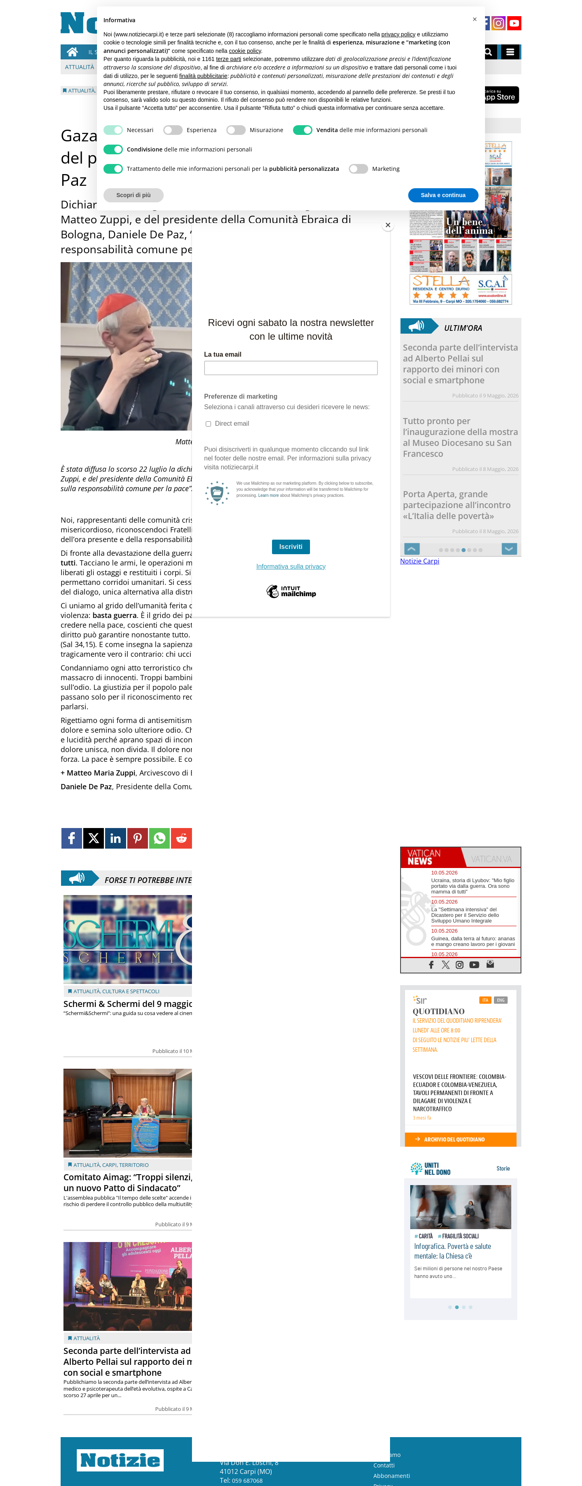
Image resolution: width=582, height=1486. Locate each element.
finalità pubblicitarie (203, 76)
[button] (474, 19)
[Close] (388, 225)
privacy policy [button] (398, 34)
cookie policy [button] (245, 51)
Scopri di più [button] (133, 195)
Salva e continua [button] (443, 195)
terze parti (228, 59)
